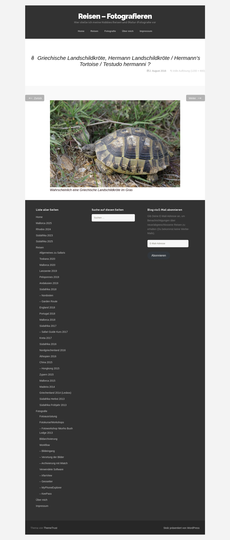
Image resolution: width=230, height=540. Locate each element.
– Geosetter (46, 481)
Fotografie (110, 31)
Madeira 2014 (47, 386)
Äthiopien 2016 (48, 356)
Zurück (35, 98)
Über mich (128, 31)
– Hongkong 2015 (50, 368)
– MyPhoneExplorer (51, 487)
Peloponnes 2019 (49, 277)
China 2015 (46, 362)
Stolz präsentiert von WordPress (181, 527)
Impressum (146, 31)
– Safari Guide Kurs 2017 (54, 331)
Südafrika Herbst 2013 (52, 398)
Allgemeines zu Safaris (52, 252)
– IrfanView (46, 475)
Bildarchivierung (49, 438)
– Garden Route (49, 301)
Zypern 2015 (47, 374)
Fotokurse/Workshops (52, 422)
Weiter (195, 98)
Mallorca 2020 (47, 265)
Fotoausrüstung (48, 416)
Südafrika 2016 (48, 344)
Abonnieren (158, 255)
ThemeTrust (50, 527)
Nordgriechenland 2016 (53, 350)
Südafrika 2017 (48, 325)
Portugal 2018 (47, 313)
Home (81, 31)
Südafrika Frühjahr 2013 (53, 405)
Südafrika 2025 (44, 241)
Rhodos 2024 (43, 229)
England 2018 (47, 307)
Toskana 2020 (47, 258)
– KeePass (46, 493)
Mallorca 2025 (44, 223)
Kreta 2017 (46, 338)
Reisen (94, 31)
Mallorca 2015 (47, 380)
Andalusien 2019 (49, 283)
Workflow (45, 445)
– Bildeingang (47, 451)
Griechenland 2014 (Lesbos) (55, 392)
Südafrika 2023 (44, 235)
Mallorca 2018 (47, 319)
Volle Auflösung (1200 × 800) (189, 70)
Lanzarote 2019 (48, 270)
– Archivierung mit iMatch (54, 463)
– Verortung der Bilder (52, 457)
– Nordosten (46, 295)
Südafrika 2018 (48, 289)
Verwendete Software (51, 469)
